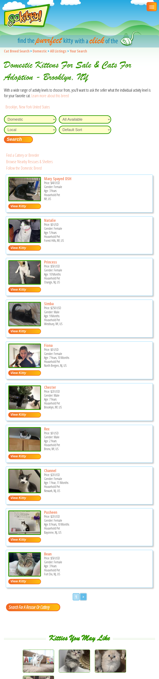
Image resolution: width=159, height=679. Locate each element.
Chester (50, 387)
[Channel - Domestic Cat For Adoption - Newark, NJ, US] (24, 491)
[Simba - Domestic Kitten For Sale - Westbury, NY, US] (24, 325)
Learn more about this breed (50, 95)
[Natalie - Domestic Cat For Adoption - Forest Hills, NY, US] (24, 241)
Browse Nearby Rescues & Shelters (29, 161)
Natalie (50, 220)
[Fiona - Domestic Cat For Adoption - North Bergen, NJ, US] (24, 366)
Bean (48, 554)
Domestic (40, 51)
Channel (50, 470)
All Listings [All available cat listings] (58, 51)
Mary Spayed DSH (57, 178)
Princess (50, 262)
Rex (46, 429)
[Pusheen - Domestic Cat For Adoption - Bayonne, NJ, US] (24, 533)
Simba (49, 303)
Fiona (48, 345)
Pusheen (50, 512)
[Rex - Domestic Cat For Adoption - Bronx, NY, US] (24, 450)
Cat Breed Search (16, 51)
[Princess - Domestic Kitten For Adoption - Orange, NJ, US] (24, 283)
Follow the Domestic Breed (24, 168)
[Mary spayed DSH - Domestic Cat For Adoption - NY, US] (24, 200)
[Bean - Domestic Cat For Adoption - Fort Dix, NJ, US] (24, 575)
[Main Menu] (152, 6)
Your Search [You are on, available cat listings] (78, 51)
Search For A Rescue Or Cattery (29, 607)
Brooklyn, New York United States (27, 107)
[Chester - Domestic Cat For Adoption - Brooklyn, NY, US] (24, 408)
